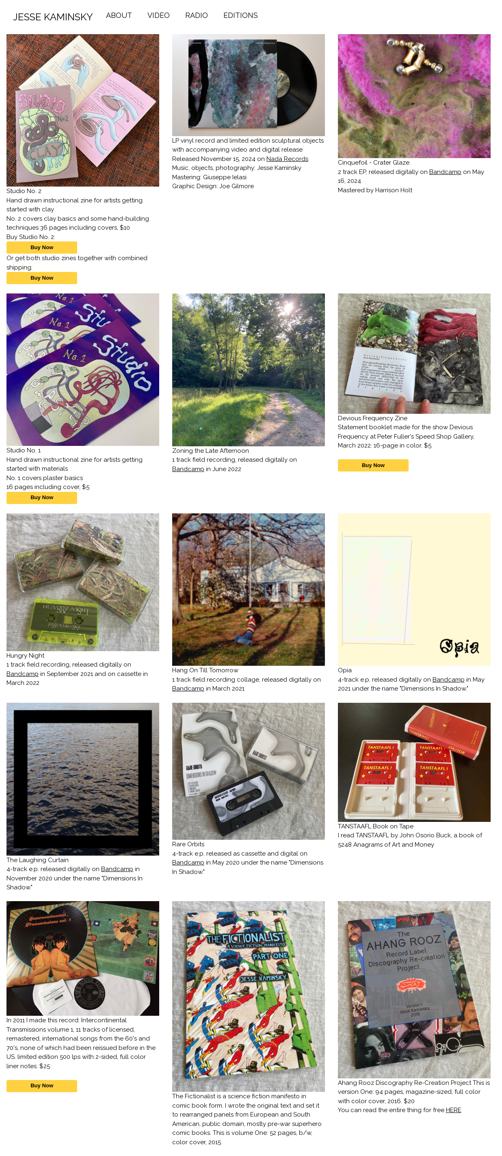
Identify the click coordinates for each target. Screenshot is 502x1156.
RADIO (196, 15)
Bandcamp (445, 172)
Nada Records (287, 159)
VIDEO (158, 15)
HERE (453, 1110)
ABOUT (119, 15)
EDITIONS (240, 15)
